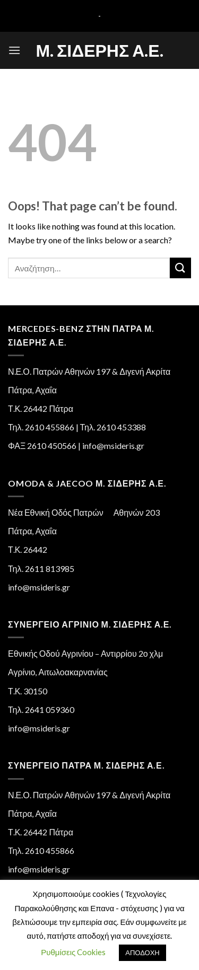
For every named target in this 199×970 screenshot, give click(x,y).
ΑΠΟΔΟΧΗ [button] (142, 952)
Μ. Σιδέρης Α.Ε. (99, 50)
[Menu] (14, 50)
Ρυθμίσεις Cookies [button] (73, 952)
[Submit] (180, 268)
